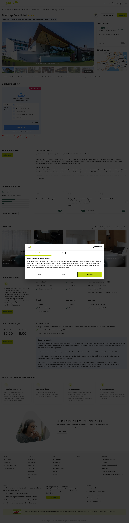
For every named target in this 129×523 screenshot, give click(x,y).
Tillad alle (90, 274)
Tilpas (65, 274)
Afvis (39, 274)
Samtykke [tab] (38, 253)
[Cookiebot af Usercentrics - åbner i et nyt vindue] (94, 247)
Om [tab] (91, 253)
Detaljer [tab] (64, 253)
